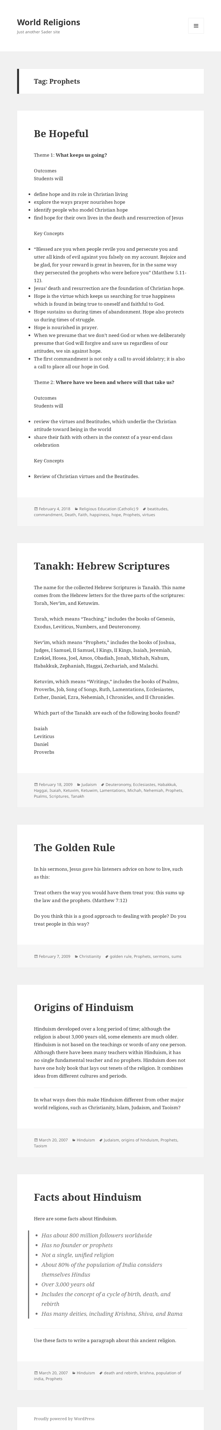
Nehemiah (153, 790)
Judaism (89, 784)
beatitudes (157, 508)
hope (116, 514)
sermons (161, 956)
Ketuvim (71, 790)
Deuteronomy (118, 784)
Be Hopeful (61, 133)
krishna (147, 1372)
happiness (99, 514)
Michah (134, 790)
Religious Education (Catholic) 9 (108, 508)
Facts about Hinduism (88, 1197)
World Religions (48, 22)
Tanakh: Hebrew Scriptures (102, 565)
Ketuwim (89, 790)
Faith (82, 514)
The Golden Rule (74, 847)
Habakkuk (167, 784)
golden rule (121, 956)
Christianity (90, 956)
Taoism (40, 1145)
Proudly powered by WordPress (64, 1418)
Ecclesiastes (144, 784)
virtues (148, 514)
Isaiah (55, 790)
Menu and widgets (196, 33)
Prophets (131, 514)
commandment (48, 514)
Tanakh (77, 796)
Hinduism (86, 1140)
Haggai (40, 790)
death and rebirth (121, 1372)
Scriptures (59, 796)
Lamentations (112, 790)
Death (70, 514)
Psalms (40, 796)
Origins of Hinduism (84, 1007)
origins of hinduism (139, 1140)
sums (176, 956)
